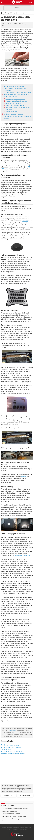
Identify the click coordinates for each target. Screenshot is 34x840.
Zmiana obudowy (11, 111)
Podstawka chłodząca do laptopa (16, 101)
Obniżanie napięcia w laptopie (13, 114)
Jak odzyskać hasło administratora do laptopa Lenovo (24, 796)
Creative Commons (17, 788)
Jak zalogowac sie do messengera (12, 751)
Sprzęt (13, 13)
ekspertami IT (13, 730)
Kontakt (9, 829)
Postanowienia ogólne (13, 827)
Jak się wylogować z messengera (11, 747)
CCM (18, 786)
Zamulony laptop (6, 749)
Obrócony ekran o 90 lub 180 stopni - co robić (15, 816)
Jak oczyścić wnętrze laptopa (15, 105)
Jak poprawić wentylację (13, 103)
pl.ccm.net (21, 786)
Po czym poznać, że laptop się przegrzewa (17, 92)
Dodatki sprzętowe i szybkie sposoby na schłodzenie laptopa (16, 95)
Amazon (25, 221)
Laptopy (19, 13)
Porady (7, 13)
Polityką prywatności (25, 827)
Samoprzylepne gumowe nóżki (15, 99)
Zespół (4, 827)
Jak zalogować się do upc (9, 811)
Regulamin (15, 829)
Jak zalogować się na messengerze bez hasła (15, 808)
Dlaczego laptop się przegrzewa (14, 86)
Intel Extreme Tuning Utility (22, 555)
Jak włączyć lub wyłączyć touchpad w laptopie (9, 796)
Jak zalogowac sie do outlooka (11, 813)
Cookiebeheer (23, 829)
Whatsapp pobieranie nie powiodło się (13, 754)
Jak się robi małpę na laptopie (10, 745)
